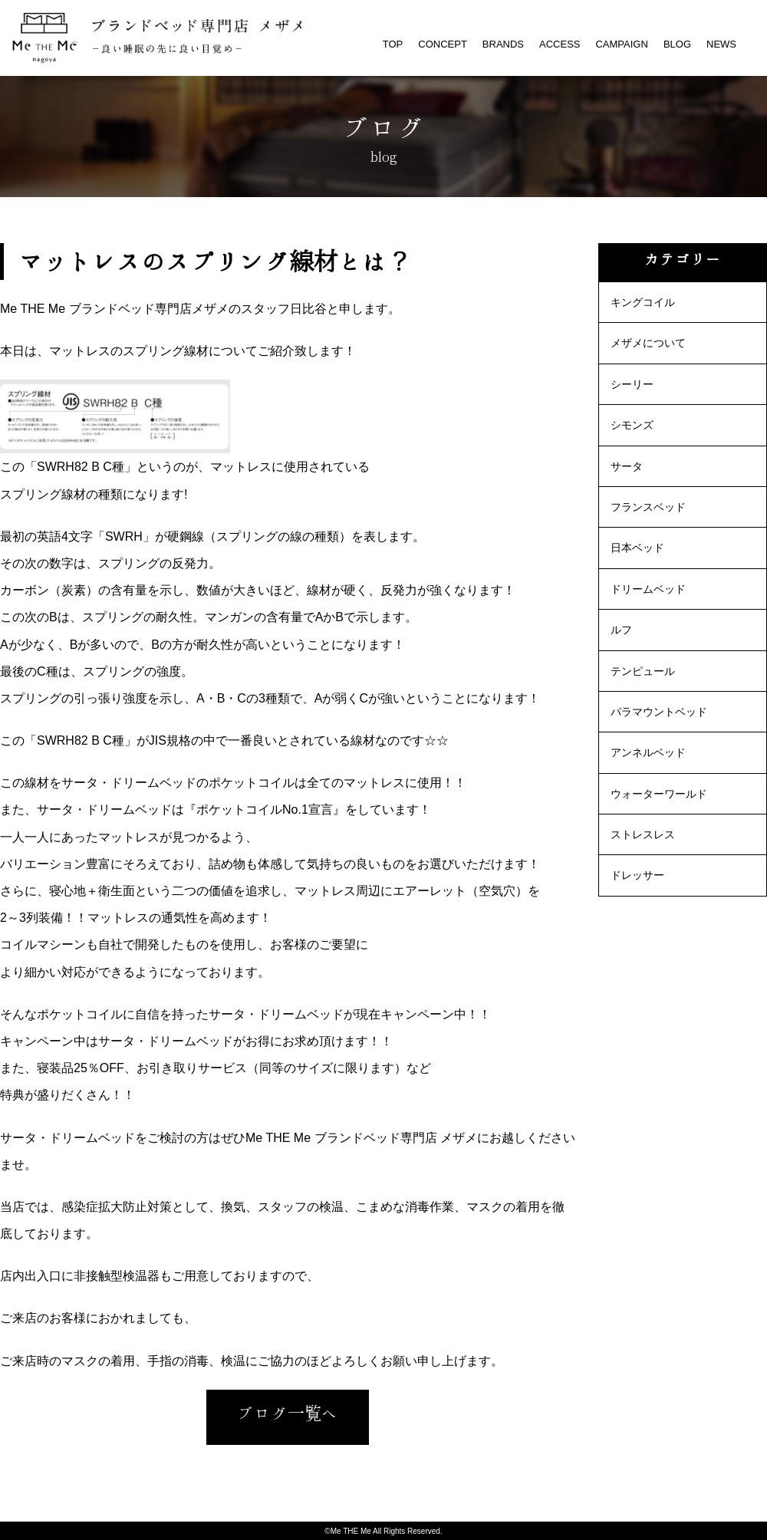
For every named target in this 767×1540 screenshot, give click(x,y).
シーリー (632, 384)
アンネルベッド (648, 752)
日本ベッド (637, 547)
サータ (627, 466)
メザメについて (648, 343)
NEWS (721, 44)
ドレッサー (637, 875)
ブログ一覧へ (287, 1413)
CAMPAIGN (621, 44)
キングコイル (643, 302)
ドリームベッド (648, 589)
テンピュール (643, 671)
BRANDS (503, 44)
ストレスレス (643, 834)
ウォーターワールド (659, 794)
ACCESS (559, 44)
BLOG (677, 44)
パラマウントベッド (659, 712)
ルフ (621, 630)
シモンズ (632, 425)
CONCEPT (442, 44)
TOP (393, 44)
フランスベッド (648, 507)
